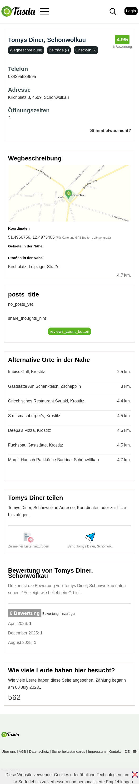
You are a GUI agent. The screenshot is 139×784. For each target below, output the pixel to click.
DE (127, 751)
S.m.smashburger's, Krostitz (34, 415)
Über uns (8, 751)
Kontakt (115, 751)
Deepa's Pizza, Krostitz (29, 430)
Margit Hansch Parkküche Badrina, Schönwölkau (53, 459)
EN (135, 751)
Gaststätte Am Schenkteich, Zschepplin (44, 386)
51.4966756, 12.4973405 (31, 237)
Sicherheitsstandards (68, 751)
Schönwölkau (56, 97)
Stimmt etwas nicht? (110, 130)
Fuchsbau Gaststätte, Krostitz (35, 445)
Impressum (97, 751)
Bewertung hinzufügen (59, 613)
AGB (22, 751)
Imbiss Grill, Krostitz (26, 371)
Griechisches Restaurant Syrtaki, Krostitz (46, 401)
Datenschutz (39, 751)
